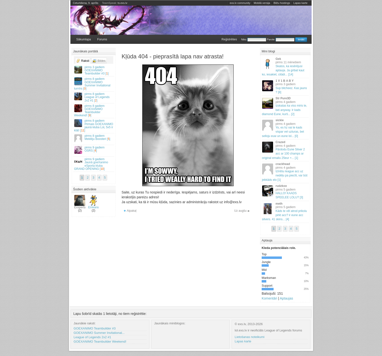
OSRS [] (94, 150)
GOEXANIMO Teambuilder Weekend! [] (94, 110)
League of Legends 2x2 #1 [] (94, 97)
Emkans (93, 202)
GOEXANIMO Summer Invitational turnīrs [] (94, 83)
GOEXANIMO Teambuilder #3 (94, 328)
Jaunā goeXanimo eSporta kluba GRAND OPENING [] (94, 164)
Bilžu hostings (282, 2)
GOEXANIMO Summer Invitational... (99, 333)
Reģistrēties (229, 39)
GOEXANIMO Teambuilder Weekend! (100, 341)
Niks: (253, 39)
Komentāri (269, 298)
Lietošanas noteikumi (249, 337)
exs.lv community (240, 2)
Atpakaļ (131, 210)
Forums (102, 39)
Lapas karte (300, 2)
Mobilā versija (262, 2)
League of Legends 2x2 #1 (92, 337)
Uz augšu (240, 210)
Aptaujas (286, 298)
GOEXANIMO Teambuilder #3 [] (94, 70)
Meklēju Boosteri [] (94, 138)
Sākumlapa (83, 39)
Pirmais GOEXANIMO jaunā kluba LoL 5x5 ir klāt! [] (94, 125)
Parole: (280, 39)
